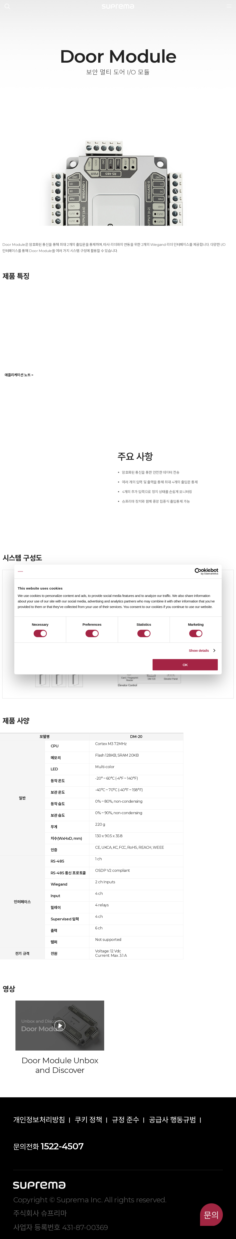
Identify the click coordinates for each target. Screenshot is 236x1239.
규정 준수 (125, 1120)
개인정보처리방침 (39, 1120)
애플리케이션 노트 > (19, 375)
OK (185, 664)
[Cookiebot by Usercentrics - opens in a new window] (198, 571)
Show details (199, 650)
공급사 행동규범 (172, 1120)
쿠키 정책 (88, 1120)
